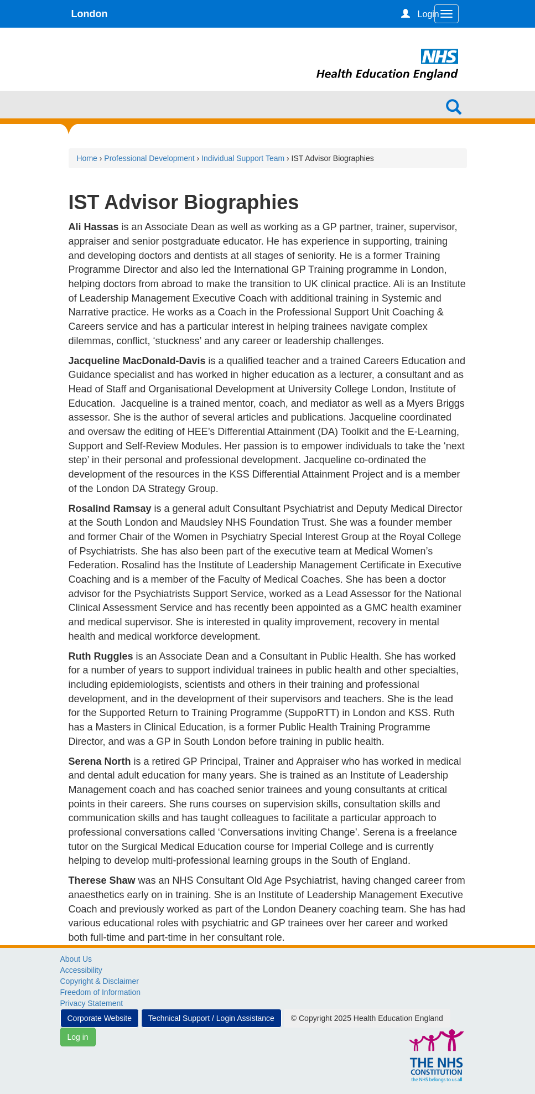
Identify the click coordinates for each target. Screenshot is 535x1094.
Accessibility (81, 970)
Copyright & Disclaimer (99, 981)
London (89, 13)
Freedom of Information (100, 992)
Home (87, 158)
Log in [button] (78, 1037)
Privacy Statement (91, 1003)
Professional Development (149, 158)
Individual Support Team (242, 158)
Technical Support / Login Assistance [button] (211, 1018)
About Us (76, 959)
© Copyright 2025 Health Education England (367, 1018)
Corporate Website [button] (99, 1018)
